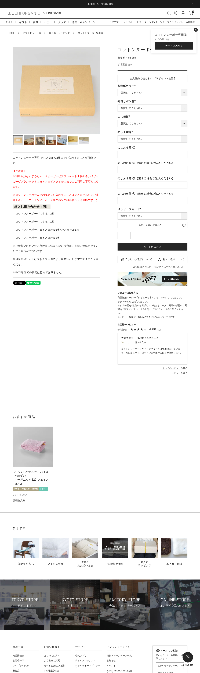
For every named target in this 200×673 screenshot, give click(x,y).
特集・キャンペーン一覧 (119, 655)
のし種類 (125, 116)
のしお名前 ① (126, 147)
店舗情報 (190, 22)
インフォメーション (118, 647)
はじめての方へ (52, 655)
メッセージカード (130, 209)
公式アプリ (115, 22)
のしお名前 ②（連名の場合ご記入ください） (146, 162)
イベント (111, 665)
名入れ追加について (173, 259)
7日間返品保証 (51, 670)
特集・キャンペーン (84, 22)
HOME (11, 33)
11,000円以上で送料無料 (100, 4)
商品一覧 (18, 647)
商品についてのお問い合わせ (169, 267)
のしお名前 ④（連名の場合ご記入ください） (146, 193)
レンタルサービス (132, 22)
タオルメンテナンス (154, 22)
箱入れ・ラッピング (59, 33)
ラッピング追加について (138, 259)
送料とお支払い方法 (54, 665)
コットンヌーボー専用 (26, 157)
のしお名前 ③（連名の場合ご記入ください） (146, 178)
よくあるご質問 (52, 660)
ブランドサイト (175, 22)
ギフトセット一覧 (32, 33)
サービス (80, 647)
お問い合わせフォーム (168, 665)
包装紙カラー (127, 85)
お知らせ (111, 660)
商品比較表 (18, 655)
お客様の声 (18, 660)
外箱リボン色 (127, 101)
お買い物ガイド (53, 647)
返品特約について (142, 267)
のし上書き (126, 132)
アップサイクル (21, 665)
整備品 (16, 670)
